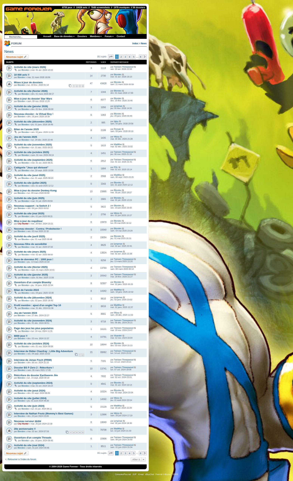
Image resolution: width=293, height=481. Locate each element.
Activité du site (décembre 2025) (33, 121)
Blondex (25, 70)
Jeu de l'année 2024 (25, 313)
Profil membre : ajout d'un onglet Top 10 (37, 305)
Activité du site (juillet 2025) (30, 182)
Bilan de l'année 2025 (26, 129)
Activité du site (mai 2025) (29, 213)
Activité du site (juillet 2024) (30, 398)
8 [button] (140, 56)
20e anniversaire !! (25, 428)
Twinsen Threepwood (123, 67)
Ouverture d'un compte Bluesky (32, 282)
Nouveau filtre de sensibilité (30, 244)
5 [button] (133, 56)
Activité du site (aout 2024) (29, 390)
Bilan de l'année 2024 (26, 290)
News (144, 43)
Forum (109, 36)
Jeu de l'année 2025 (25, 137)
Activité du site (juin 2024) (29, 405)
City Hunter (23, 223)
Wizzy (116, 137)
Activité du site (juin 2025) (29, 198)
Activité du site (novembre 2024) (33, 320)
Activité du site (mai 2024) (29, 445)
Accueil (47, 36)
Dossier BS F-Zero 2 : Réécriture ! (33, 367)
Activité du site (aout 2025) (29, 175)
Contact (121, 36)
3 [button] (125, 56)
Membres (96, 36)
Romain (117, 129)
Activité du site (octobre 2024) (31, 343)
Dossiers (82, 36)
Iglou (116, 121)
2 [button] (121, 56)
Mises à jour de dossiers (28, 82)
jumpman (118, 106)
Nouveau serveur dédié (27, 421)
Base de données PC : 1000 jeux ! (33, 259)
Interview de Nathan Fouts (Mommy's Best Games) (43, 413)
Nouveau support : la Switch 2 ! (32, 205)
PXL (116, 167)
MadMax (118, 144)
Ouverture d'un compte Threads (32, 437)
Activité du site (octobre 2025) (31, 152)
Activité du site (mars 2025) (30, 251)
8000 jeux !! (20, 335)
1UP (134, 474)
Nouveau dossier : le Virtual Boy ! (33, 114)
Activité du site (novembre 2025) (33, 144)
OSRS (175, 474)
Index (135, 43)
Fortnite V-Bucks (163, 474)
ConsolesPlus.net (123, 474)
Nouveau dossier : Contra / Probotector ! (37, 228)
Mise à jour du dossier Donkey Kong (35, 190)
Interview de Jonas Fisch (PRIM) (33, 360)
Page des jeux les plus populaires (33, 328)
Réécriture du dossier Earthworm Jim (36, 375)
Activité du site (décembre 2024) (33, 297)
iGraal (141, 474)
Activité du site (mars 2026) (30, 67)
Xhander (118, 335)
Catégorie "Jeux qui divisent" (31, 167)
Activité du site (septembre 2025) (33, 159)
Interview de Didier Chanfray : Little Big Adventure (43, 351)
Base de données (64, 36)
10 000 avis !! (21, 74)
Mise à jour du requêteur (28, 221)
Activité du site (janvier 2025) (31, 274)
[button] (111, 57)
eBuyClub (149, 474)
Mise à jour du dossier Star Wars (33, 98)
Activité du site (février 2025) (31, 267)
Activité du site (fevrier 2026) (31, 91)
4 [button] (129, 56)
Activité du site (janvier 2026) (31, 106)
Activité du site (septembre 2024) (33, 383)
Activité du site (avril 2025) (29, 236)
